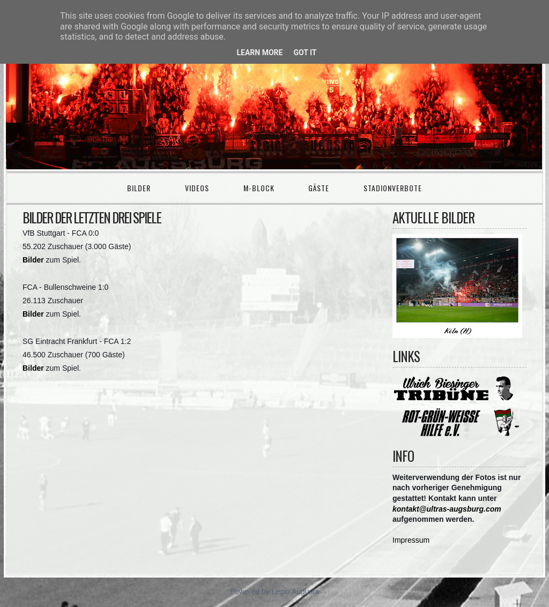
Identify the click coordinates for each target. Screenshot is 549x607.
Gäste (318, 187)
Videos (197, 187)
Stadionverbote (392, 187)
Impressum (410, 540)
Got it (304, 52)
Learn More (259, 52)
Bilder (139, 187)
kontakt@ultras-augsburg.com (446, 509)
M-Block (258, 187)
